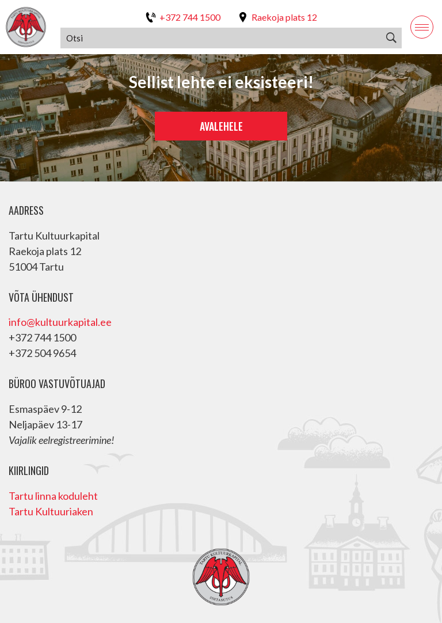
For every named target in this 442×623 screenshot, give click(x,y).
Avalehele (221, 126)
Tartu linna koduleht (53, 495)
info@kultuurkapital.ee (60, 322)
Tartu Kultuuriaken (51, 511)
